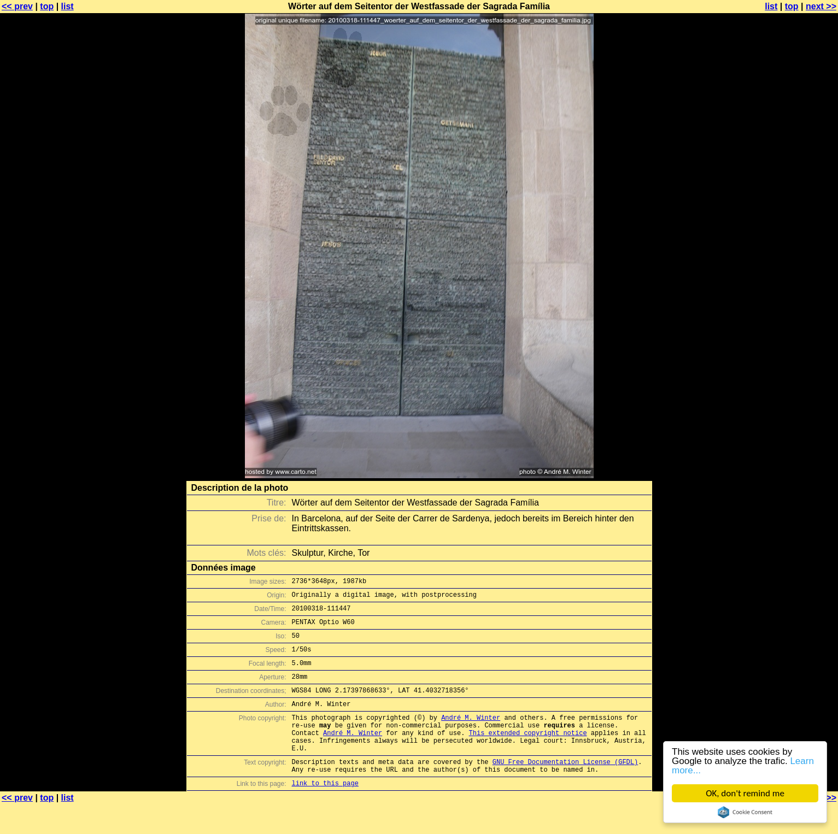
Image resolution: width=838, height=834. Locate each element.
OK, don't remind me (745, 793)
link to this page (325, 812)
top (47, 6)
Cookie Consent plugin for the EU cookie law (745, 812)
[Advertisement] (793, 270)
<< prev (17, 6)
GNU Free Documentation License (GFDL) (565, 787)
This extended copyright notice (528, 754)
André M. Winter (470, 735)
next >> (821, 6)
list (67, 6)
